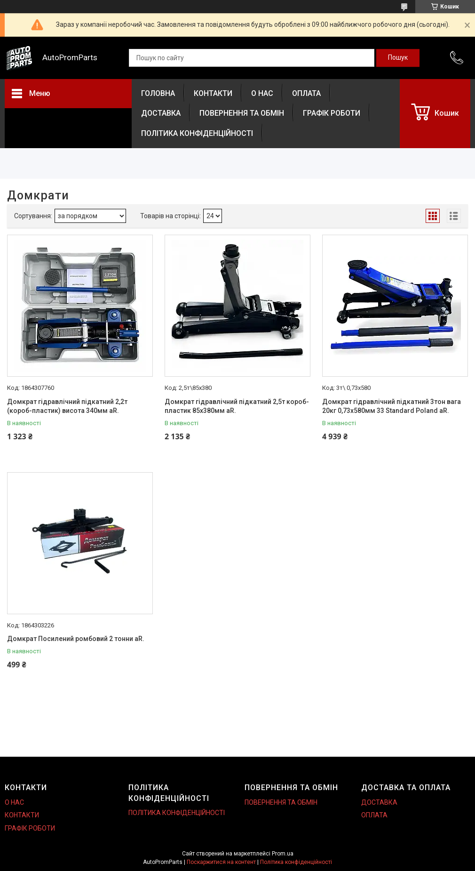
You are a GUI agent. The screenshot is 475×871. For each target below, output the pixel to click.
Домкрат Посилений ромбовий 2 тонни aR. (75, 638)
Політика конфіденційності (296, 862)
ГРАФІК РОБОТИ (331, 113)
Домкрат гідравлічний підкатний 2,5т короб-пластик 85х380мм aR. (237, 406)
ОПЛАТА (306, 93)
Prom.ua (282, 853)
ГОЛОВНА (158, 93)
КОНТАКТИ (213, 93)
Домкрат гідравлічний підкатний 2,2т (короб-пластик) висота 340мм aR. (67, 406)
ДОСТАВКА (161, 113)
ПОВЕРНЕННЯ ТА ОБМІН (241, 113)
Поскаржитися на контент (221, 862)
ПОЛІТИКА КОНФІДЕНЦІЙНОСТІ (197, 133)
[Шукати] (398, 58)
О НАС (262, 93)
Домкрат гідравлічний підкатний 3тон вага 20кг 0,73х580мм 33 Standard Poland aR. (391, 406)
